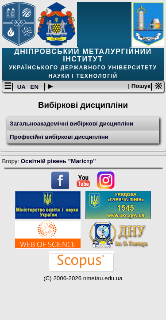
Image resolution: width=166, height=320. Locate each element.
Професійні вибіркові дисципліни (59, 136)
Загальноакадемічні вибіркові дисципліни (71, 123)
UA (22, 87)
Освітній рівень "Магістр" (58, 161)
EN (35, 87)
